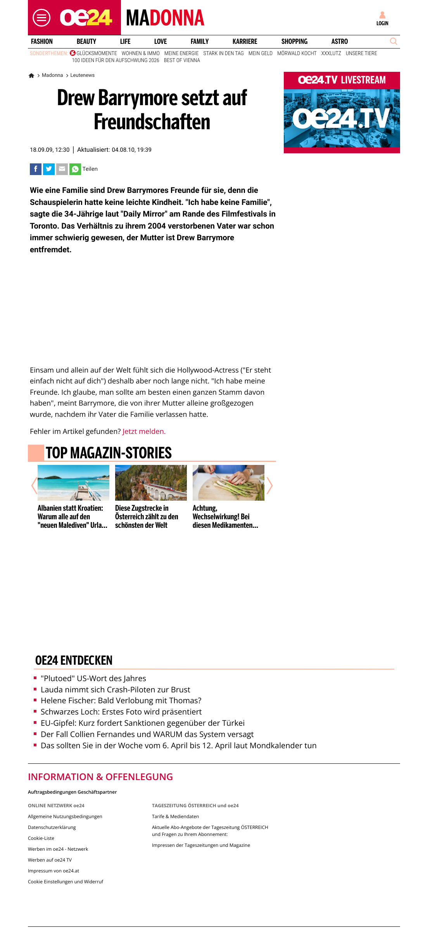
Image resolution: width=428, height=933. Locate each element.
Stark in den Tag (223, 53)
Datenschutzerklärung (52, 827)
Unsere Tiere (361, 53)
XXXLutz (331, 53)
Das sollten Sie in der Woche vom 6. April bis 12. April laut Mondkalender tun (175, 745)
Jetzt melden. (144, 431)
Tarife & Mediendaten (175, 816)
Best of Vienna (182, 60)
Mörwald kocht (297, 53)
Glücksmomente (97, 53)
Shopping (294, 41)
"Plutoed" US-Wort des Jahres (90, 678)
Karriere (245, 41)
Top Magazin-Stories (109, 454)
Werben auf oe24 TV (50, 860)
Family (200, 41)
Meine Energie (181, 53)
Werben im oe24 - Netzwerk (58, 849)
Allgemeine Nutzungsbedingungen (65, 816)
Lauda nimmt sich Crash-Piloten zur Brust (112, 689)
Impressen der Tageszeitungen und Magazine (201, 845)
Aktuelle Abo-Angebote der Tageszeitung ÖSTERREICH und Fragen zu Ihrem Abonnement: (210, 831)
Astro (339, 41)
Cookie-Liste (41, 838)
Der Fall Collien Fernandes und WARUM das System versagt (144, 734)
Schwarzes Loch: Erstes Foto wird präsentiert (118, 711)
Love (160, 41)
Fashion (42, 41)
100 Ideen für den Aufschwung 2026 (115, 60)
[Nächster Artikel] (264, 486)
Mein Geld (261, 53)
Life (125, 41)
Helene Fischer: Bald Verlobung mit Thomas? (117, 700)
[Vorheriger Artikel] (40, 486)
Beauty (86, 41)
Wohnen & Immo (141, 53)
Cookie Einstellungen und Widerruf (65, 881)
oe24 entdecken (73, 661)
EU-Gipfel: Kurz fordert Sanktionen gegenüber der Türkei (139, 723)
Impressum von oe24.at (53, 870)
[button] (39, 18)
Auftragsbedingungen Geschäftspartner (72, 791)
